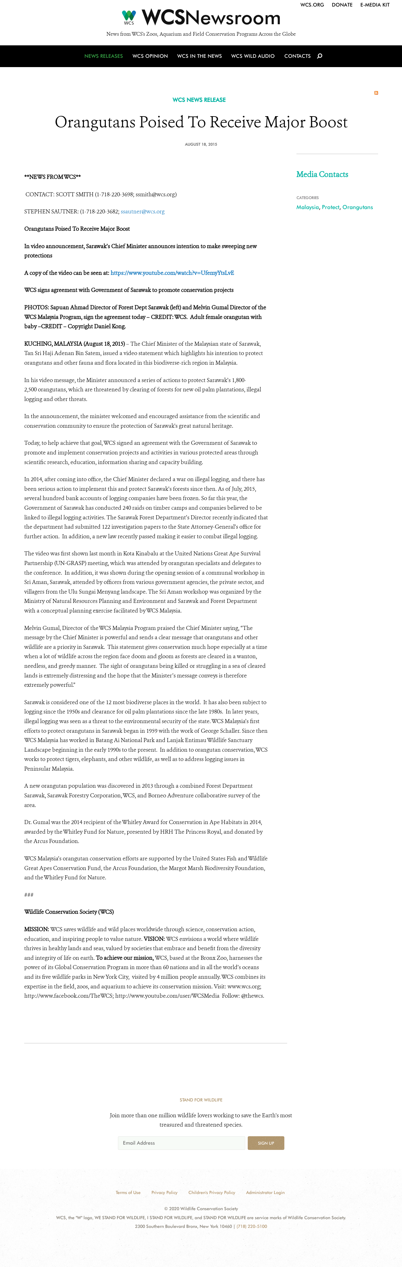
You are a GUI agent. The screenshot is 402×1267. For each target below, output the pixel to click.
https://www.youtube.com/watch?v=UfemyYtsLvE (172, 273)
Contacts (297, 57)
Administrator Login (265, 1192)
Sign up (266, 1143)
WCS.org (312, 5)
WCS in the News (200, 57)
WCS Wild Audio (253, 57)
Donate (342, 5)
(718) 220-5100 (252, 1226)
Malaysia (307, 207)
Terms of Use (128, 1192)
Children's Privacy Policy (211, 1192)
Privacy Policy (164, 1192)
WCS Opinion (151, 57)
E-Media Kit (375, 5)
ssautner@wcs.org (143, 211)
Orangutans (357, 207)
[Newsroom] (201, 19)
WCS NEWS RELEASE (199, 100)
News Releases (105, 57)
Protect (330, 207)
